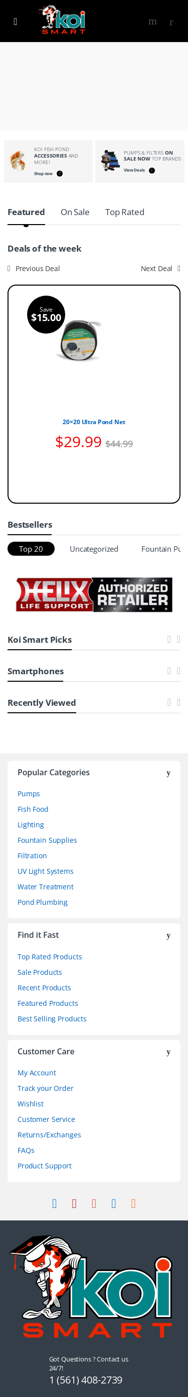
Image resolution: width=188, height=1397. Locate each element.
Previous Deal (34, 268)
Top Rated (124, 212)
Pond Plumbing (43, 902)
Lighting (31, 824)
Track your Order (46, 1088)
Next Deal (160, 268)
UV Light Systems (46, 871)
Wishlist (31, 1103)
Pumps (29, 793)
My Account (37, 1072)
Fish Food (33, 809)
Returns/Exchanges (49, 1134)
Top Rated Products (50, 956)
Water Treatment (46, 886)
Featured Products (48, 1003)
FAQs (26, 1150)
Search (153, 21)
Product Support (45, 1165)
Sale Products (40, 972)
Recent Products (44, 987)
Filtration (32, 855)
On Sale (75, 212)
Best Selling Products (52, 1018)
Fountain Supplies (47, 840)
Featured (26, 212)
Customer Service (46, 1119)
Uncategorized (94, 549)
